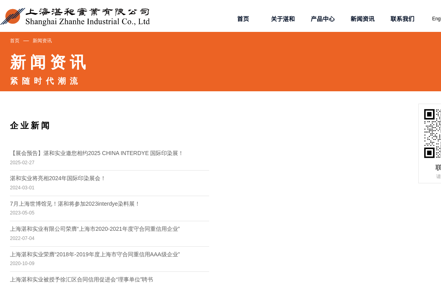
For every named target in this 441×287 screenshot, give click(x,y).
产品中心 (323, 18)
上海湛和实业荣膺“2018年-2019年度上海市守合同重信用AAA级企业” (95, 254)
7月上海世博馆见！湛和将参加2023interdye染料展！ (75, 204)
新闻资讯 (42, 40)
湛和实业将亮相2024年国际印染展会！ (58, 178)
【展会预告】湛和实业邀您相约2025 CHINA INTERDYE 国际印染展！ (97, 153)
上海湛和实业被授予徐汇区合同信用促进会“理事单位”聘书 (81, 279)
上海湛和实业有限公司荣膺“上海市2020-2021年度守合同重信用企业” (95, 229)
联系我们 (402, 18)
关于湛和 (283, 18)
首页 (15, 40)
